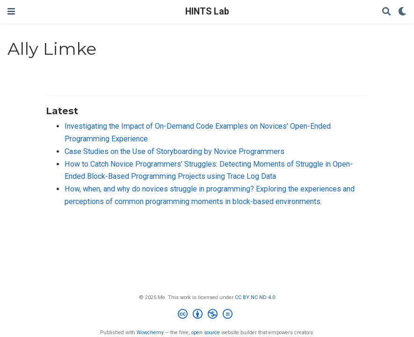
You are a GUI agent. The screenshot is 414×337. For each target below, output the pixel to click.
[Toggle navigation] (11, 11)
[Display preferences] (402, 12)
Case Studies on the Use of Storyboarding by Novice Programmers (174, 151)
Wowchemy (150, 333)
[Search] (386, 12)
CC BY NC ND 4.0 (255, 297)
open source (205, 333)
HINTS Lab (207, 11)
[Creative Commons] (207, 315)
